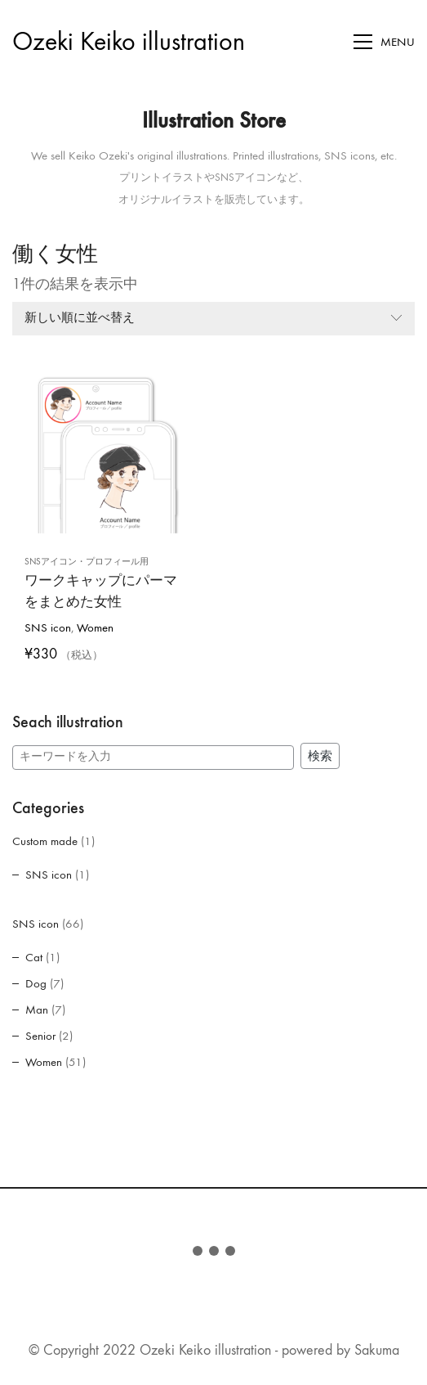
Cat (33, 957)
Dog (36, 983)
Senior (40, 1035)
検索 (320, 756)
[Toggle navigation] (384, 41)
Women (95, 627)
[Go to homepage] (128, 42)
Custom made (45, 841)
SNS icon (47, 627)
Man (36, 1009)
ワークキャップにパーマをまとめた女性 (100, 583)
